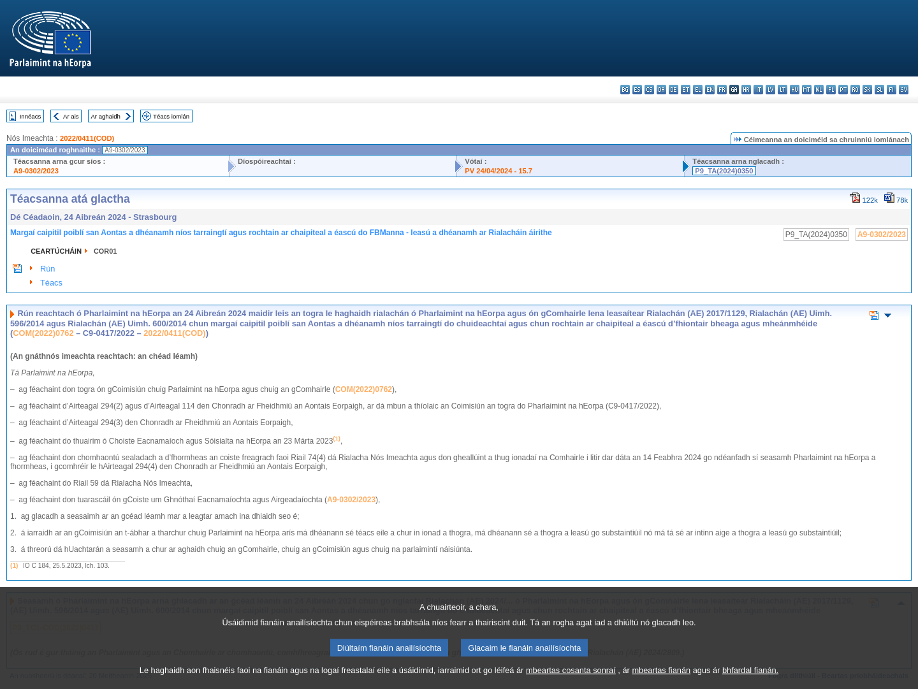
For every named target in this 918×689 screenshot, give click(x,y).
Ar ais (71, 116)
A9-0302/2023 (36, 171)
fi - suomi (891, 89)
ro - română (855, 89)
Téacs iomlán (171, 116)
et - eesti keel (685, 89)
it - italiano (758, 89)
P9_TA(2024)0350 (724, 171)
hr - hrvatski (746, 89)
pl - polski (831, 89)
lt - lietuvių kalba (782, 89)
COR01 (105, 251)
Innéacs (30, 116)
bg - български (625, 89)
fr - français (722, 89)
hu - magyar (794, 89)
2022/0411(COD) (87, 138)
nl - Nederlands (819, 89)
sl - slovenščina (879, 89)
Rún (47, 268)
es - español (637, 89)
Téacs (51, 282)
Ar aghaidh (105, 116)
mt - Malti (807, 89)
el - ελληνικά (698, 89)
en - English (710, 89)
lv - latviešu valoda (770, 89)
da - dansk (661, 89)
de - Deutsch (673, 89)
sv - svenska (903, 89)
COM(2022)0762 (43, 333)
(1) (14, 565)
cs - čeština (649, 89)
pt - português (843, 89)
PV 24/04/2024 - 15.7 (498, 171)
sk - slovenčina (867, 89)
